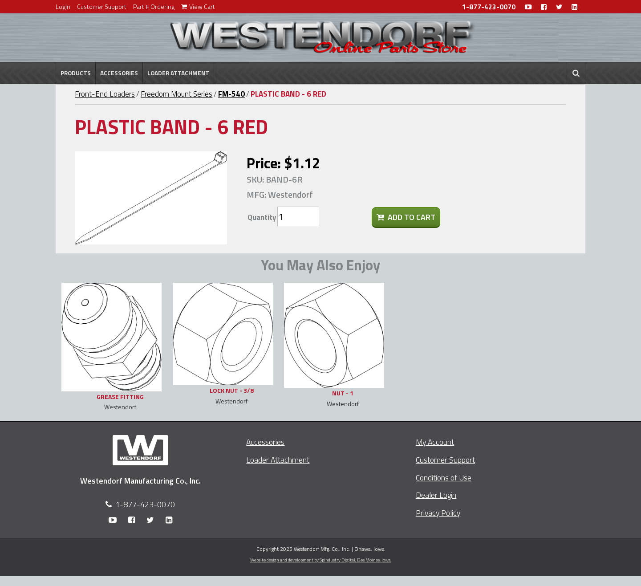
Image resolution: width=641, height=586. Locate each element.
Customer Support (101, 6)
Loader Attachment (178, 73)
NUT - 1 (342, 393)
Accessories (119, 73)
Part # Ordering (153, 6)
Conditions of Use (443, 478)
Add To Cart (406, 217)
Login (63, 6)
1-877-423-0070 (488, 7)
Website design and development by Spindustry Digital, (320, 559)
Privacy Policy (438, 513)
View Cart (198, 6)
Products (76, 73)
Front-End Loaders (105, 94)
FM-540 (231, 94)
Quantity (261, 217)
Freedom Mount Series (176, 94)
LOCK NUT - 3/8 (232, 390)
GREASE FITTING (120, 396)
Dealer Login (436, 495)
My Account (435, 442)
